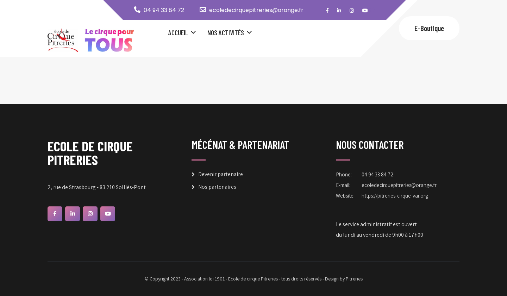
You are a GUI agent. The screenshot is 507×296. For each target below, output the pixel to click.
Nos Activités (225, 32)
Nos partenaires (217, 187)
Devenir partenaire (220, 174)
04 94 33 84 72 (164, 10)
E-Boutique (429, 28)
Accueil (178, 32)
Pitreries (354, 279)
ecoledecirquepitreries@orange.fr (256, 10)
